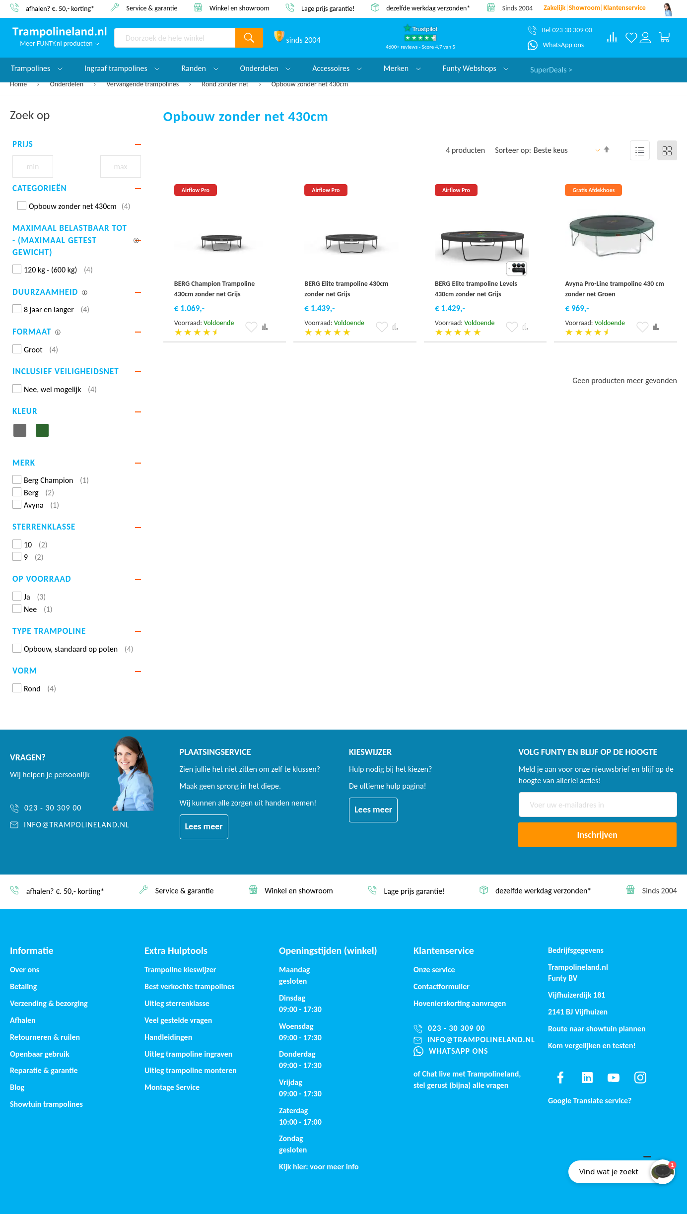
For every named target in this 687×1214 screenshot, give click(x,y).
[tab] (76, 144)
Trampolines (37, 68)
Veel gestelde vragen (178, 1020)
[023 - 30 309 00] (70, 808)
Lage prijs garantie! (328, 8)
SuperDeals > (551, 68)
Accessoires (337, 68)
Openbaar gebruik (39, 1054)
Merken (402, 68)
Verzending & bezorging (49, 1003)
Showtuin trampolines (46, 1104)
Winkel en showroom (239, 7)
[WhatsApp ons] (555, 45)
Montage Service (172, 1087)
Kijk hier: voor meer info (319, 1166)
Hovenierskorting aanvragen (459, 1003)
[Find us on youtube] (613, 1077)
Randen (199, 68)
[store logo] (59, 32)
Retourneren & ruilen (45, 1037)
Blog (17, 1087)
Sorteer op (512, 150)
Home (19, 84)
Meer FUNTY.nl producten (59, 43)
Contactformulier (441, 986)
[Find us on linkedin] (587, 1077)
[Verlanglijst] (631, 37)
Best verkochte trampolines (189, 986)
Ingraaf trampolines (121, 68)
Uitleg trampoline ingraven (188, 1054)
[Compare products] (612, 37)
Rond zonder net (226, 84)
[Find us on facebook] (560, 1077)
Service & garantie (152, 7)
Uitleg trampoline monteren (190, 1070)
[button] (251, 327)
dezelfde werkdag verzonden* (428, 8)
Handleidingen (168, 1037)
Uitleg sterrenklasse (176, 1003)
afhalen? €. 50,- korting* (60, 8)
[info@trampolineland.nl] (70, 825)
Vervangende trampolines (143, 84)
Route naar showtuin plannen (597, 1028)
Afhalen (23, 1020)
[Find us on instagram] (640, 1077)
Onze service (434, 969)
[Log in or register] (645, 37)
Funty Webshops (475, 68)
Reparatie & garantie (44, 1070)
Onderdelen (67, 84)
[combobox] (174, 38)
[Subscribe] (597, 834)
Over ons (24, 969)
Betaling (23, 986)
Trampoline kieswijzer (180, 969)
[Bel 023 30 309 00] (559, 30)
